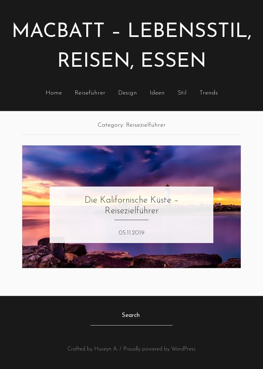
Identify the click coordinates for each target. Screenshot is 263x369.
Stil (182, 93)
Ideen (157, 93)
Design (127, 93)
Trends (208, 93)
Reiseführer (90, 93)
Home (54, 93)
